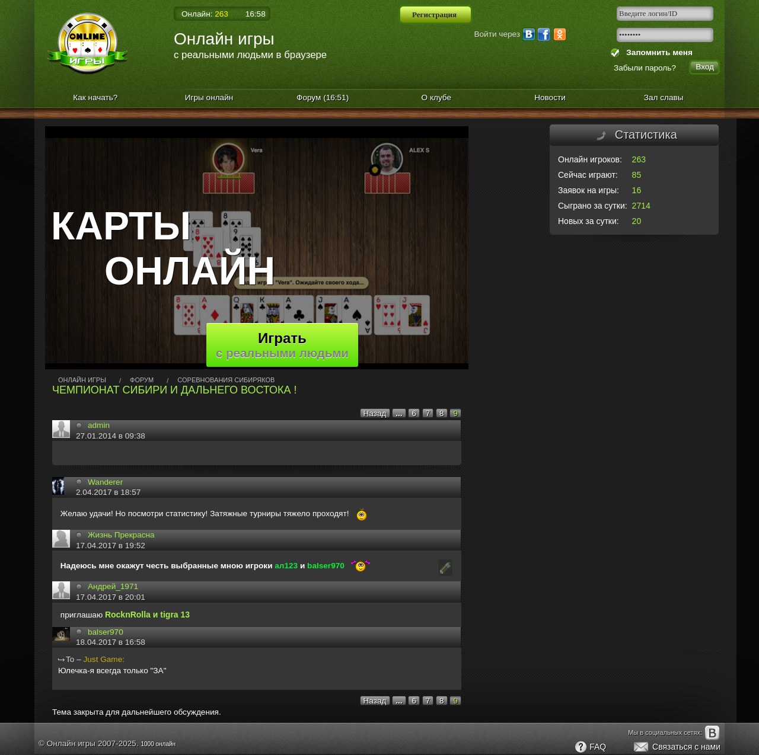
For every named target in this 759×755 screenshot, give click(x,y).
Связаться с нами (676, 747)
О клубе (437, 97)
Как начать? (95, 97)
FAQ (590, 747)
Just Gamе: (104, 659)
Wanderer (105, 482)
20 (637, 221)
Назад (375, 413)
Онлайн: (204, 13)
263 (639, 159)
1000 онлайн (158, 744)
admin (99, 425)
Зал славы (664, 97)
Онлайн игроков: (590, 159)
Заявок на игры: (588, 190)
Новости (550, 97)
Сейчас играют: (588, 175)
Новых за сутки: (588, 221)
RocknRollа (128, 614)
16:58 (255, 13)
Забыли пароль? (645, 67)
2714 (641, 205)
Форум (322, 97)
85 (637, 175)
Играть (282, 345)
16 (637, 190)
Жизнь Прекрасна (121, 534)
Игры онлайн (209, 97)
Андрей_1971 (113, 586)
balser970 (105, 632)
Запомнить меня (657, 52)
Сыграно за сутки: (592, 205)
